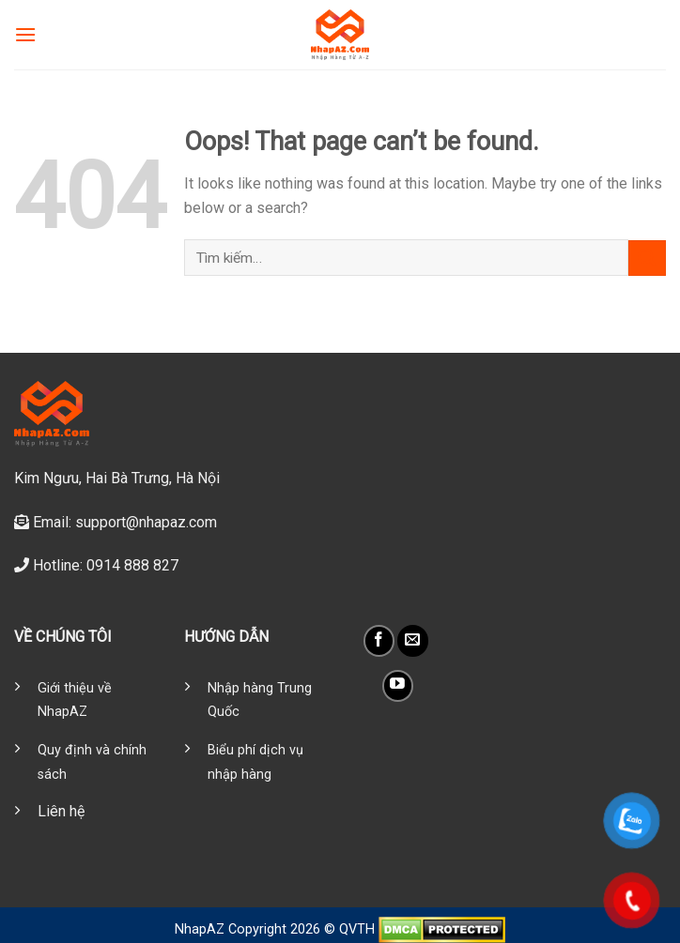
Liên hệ (61, 811)
